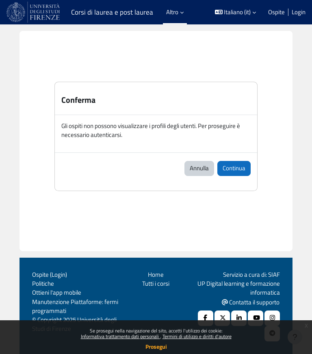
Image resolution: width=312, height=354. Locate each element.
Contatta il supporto (251, 302)
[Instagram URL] (272, 318)
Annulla (199, 168)
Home (156, 274)
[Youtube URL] (255, 318)
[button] (236, 12)
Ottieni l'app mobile (56, 292)
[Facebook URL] (205, 318)
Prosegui (156, 346)
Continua (234, 168)
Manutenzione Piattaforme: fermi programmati (75, 306)
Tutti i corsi (155, 283)
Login (299, 12)
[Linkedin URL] (239, 318)
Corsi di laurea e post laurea (112, 12)
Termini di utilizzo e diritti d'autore (197, 336)
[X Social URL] (222, 318)
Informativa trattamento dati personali (120, 336)
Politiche (43, 283)
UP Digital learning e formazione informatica (238, 288)
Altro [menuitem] (172, 12)
